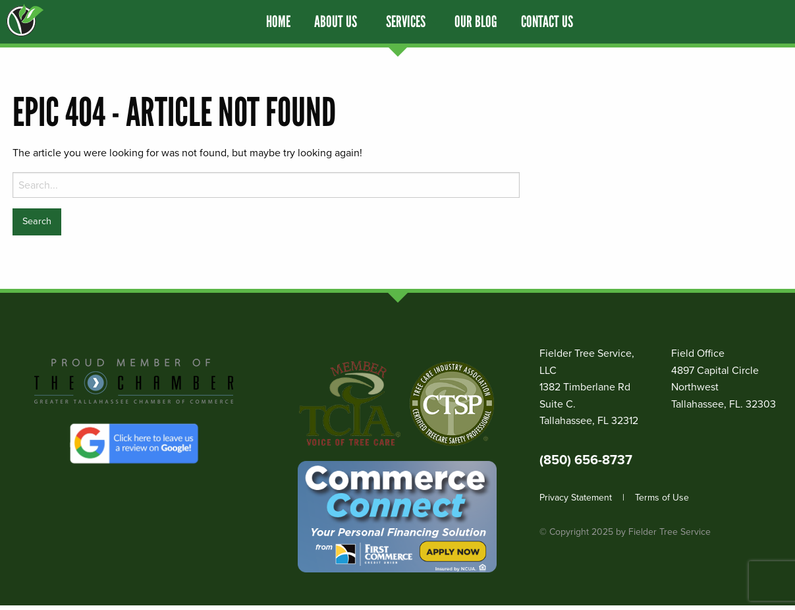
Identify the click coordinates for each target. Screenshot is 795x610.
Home (278, 22)
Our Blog (475, 22)
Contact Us (547, 22)
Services (405, 22)
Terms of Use (662, 497)
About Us (335, 22)
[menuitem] (278, 22)
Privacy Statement (575, 497)
